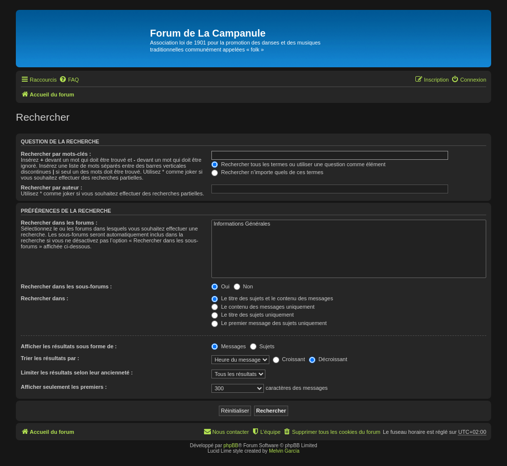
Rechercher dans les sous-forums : (66, 286)
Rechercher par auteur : (51, 187)
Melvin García (284, 451)
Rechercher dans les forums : (59, 223)
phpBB (230, 445)
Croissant (289, 359)
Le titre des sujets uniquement (252, 315)
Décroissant (328, 359)
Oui (220, 286)
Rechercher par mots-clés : (56, 154)
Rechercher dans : (44, 298)
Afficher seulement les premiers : (64, 387)
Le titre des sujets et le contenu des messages (272, 298)
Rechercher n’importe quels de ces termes (267, 172)
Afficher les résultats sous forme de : (69, 346)
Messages (228, 346)
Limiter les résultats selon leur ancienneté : (77, 372)
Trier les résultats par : (50, 358)
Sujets (262, 346)
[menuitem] (69, 80)
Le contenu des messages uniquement (262, 307)
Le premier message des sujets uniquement (268, 323)
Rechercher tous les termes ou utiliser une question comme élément (298, 164)
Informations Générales (348, 224)
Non (243, 286)
